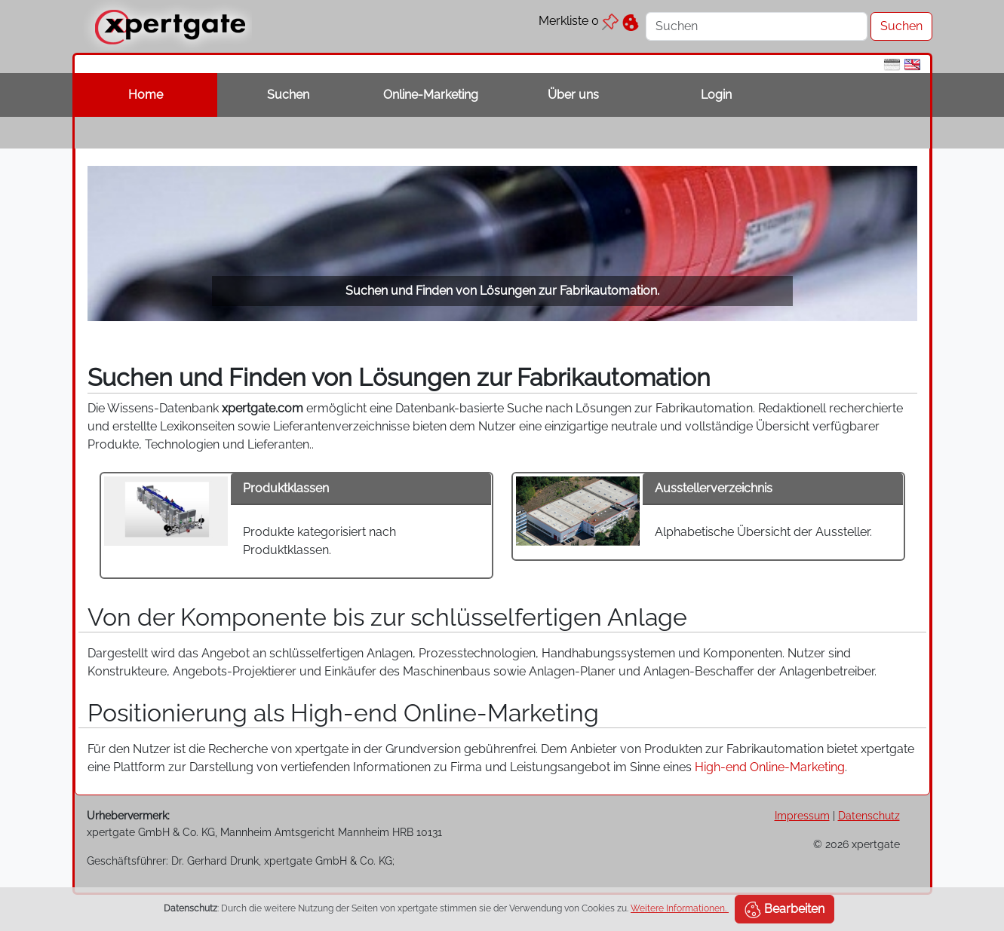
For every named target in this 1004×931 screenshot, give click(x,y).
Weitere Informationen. (680, 908)
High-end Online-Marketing (770, 767)
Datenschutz (869, 815)
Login (716, 94)
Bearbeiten (784, 910)
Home (145, 94)
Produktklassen (286, 488)
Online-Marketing (430, 94)
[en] (912, 64)
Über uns (573, 94)
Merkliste (579, 21)
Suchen (288, 94)
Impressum (802, 815)
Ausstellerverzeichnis (713, 488)
